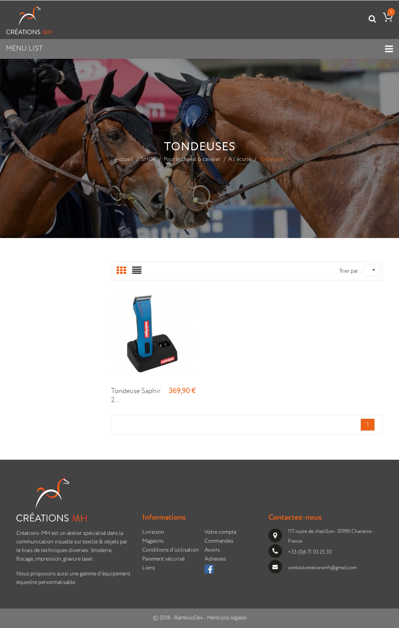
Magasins (153, 541)
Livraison (153, 532)
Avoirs (212, 550)
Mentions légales (227, 618)
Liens (148, 568)
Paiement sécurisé (163, 559)
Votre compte (221, 532)
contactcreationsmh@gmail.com (322, 568)
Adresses (215, 559)
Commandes (219, 541)
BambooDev (188, 618)
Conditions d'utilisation (170, 550)
